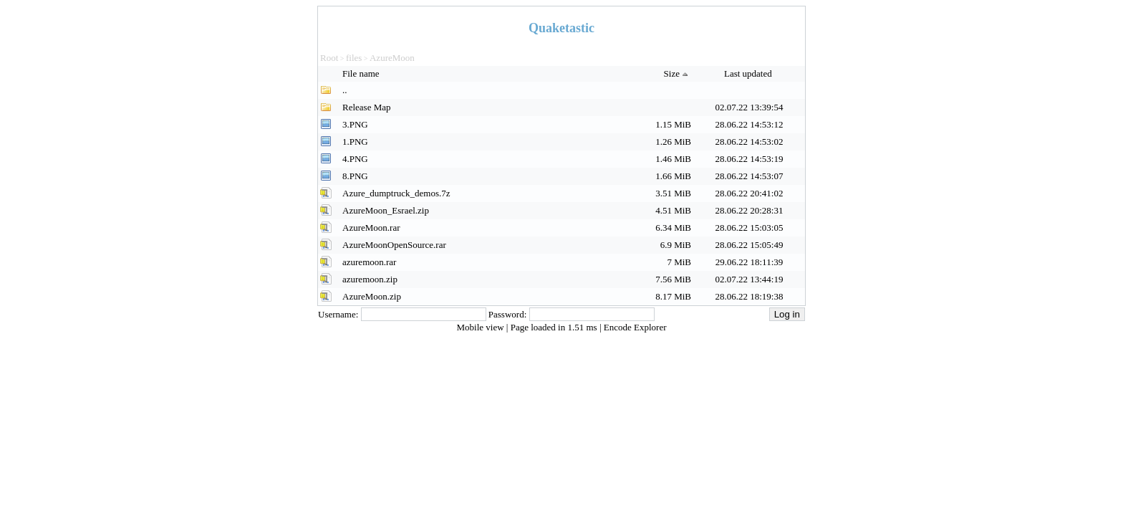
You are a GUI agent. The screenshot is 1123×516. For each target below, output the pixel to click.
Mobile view (481, 327)
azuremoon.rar (369, 262)
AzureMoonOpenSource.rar (394, 244)
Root (329, 57)
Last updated (749, 73)
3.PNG (355, 124)
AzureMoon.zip (371, 296)
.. (344, 90)
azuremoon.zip (369, 279)
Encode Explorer (635, 327)
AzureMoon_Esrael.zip (385, 210)
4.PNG (355, 158)
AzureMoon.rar (371, 227)
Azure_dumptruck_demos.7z (396, 193)
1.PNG (355, 141)
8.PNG (355, 176)
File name (362, 73)
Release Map (366, 107)
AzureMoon (392, 57)
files (354, 57)
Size (677, 73)
